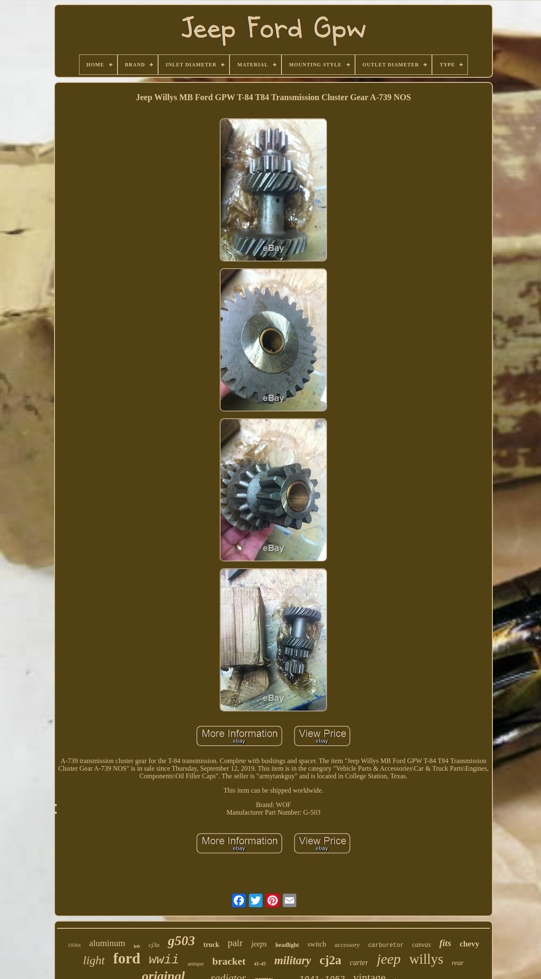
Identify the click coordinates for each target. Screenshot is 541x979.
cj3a (154, 944)
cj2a (331, 960)
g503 (181, 940)
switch (316, 944)
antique (196, 963)
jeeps (259, 944)
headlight (287, 945)
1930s (74, 945)
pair (235, 943)
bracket (229, 961)
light (94, 960)
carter (359, 962)
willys (426, 959)
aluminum (107, 943)
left (137, 946)
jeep (389, 959)
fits (445, 943)
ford (126, 958)
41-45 (260, 964)
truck (211, 944)
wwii (164, 960)
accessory (347, 944)
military (292, 960)
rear (458, 963)
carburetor (386, 945)
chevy (469, 943)
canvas (421, 944)
